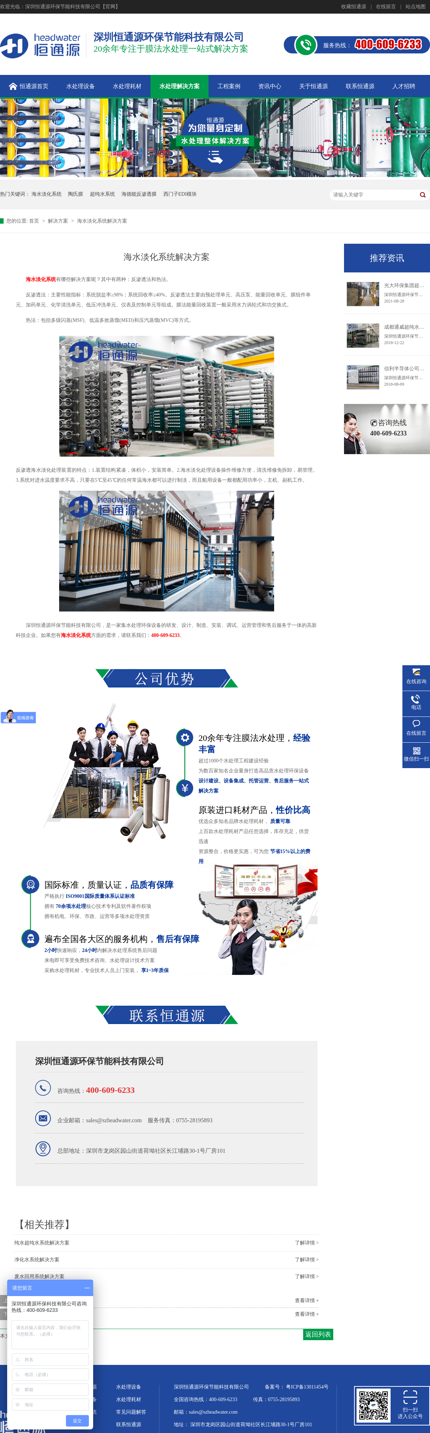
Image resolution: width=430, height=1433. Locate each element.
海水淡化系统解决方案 (102, 221)
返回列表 (318, 1334)
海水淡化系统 (47, 194)
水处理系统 (84, 1412)
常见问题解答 (131, 1412)
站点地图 (416, 6)
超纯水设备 (84, 1399)
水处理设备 (128, 1387)
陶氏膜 (75, 194)
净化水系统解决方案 (36, 1259)
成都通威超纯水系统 (406, 327)
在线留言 (386, 6)
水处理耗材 (128, 1399)
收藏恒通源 (353, 6)
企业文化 (82, 1424)
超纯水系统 (102, 194)
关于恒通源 (84, 1387)
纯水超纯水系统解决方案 (42, 1243)
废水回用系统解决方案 (39, 1276)
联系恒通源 (128, 1424)
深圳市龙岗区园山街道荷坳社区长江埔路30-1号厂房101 (251, 1424)
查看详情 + (307, 1300)
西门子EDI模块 (180, 194)
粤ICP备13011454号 (307, 1387)
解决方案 (59, 221)
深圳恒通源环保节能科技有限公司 (99, 1061)
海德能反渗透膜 (139, 194)
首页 (34, 221)
